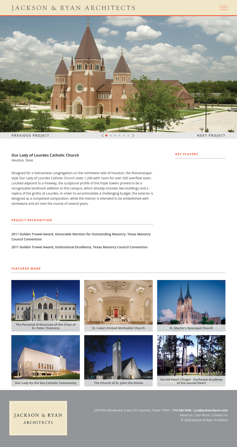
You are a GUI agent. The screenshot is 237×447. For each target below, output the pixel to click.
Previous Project (30, 135)
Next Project (211, 135)
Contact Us (220, 415)
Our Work (202, 415)
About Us (186, 415)
